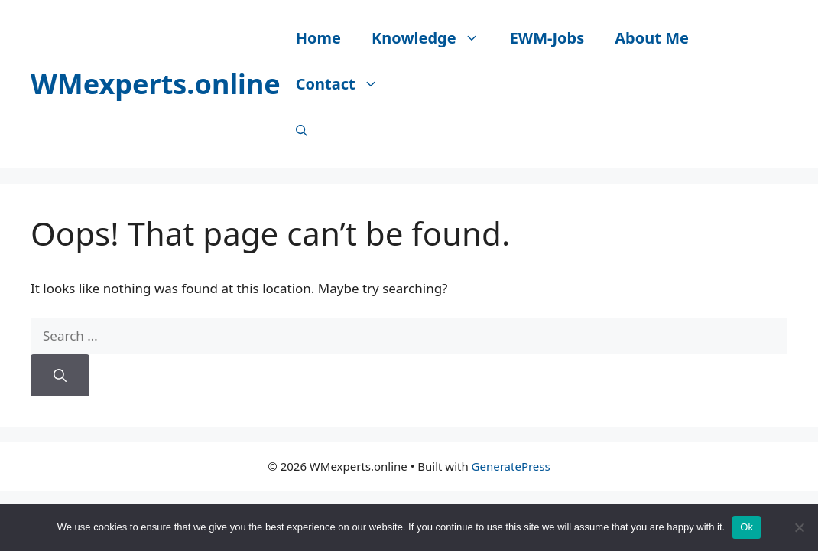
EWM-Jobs (547, 38)
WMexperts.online (156, 84)
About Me (652, 38)
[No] (799, 527)
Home (318, 38)
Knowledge (433, 38)
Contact (345, 84)
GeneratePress (511, 466)
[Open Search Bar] (302, 130)
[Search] (60, 375)
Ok (746, 527)
